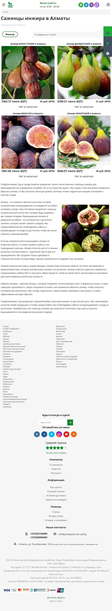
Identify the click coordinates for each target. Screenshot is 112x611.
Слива (59, 334)
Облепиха (7, 384)
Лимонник (8, 379)
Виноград (60, 331)
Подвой (6, 404)
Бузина (6, 389)
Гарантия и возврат (56, 499)
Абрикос (60, 344)
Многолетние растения (13, 349)
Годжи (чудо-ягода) (12, 369)
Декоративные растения (14, 346)
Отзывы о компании (56, 520)
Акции (6, 326)
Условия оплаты (56, 491)
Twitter (52, 434)
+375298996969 (38, 537)
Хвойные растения (11, 344)
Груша (6, 339)
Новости (56, 468)
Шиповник (8, 394)
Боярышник (8, 382)
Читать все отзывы (56, 452)
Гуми (5, 372)
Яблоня (6, 336)
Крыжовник (8, 361)
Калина (6, 387)
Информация (56, 480)
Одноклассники (74, 434)
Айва (5, 377)
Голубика (7, 364)
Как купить (56, 487)
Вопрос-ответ (56, 516)
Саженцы (7, 407)
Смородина (8, 359)
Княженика (61, 329)
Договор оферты (56, 597)
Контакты (56, 473)
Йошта (59, 361)
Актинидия (61, 364)
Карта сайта (56, 600)
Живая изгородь (10, 397)
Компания (56, 459)
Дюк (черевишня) (64, 341)
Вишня (59, 336)
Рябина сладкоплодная (66, 356)
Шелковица (61, 366)
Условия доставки (56, 495)
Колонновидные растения (15, 399)
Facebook (44, 434)
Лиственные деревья (12, 351)
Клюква (6, 366)
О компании (56, 464)
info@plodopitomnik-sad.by (72, 534)
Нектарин (60, 351)
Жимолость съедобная (66, 359)
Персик (59, 346)
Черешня (60, 339)
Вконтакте (37, 434)
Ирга (5, 392)
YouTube (66, 434)
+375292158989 (38, 533)
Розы (5, 334)
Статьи (56, 511)
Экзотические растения (13, 402)
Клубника (7, 331)
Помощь (56, 506)
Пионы (6, 341)
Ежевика (7, 356)
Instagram (59, 434)
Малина (6, 354)
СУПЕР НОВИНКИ (11, 329)
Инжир (59, 349)
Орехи (59, 354)
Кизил (5, 374)
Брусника (60, 326)
